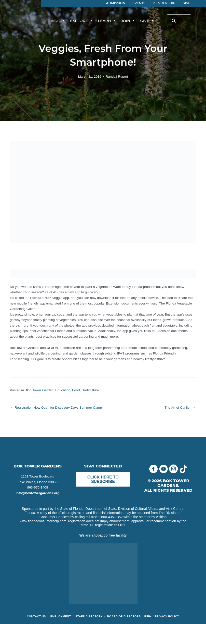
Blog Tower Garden (39, 390)
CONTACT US (36, 616)
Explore (81, 21)
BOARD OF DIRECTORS (124, 616)
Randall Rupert (117, 76)
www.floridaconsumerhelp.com (43, 521)
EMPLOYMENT (60, 616)
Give (186, 3)
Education (62, 390)
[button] (153, 469)
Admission (115, 3)
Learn (107, 21)
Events (138, 3)
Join (128, 21)
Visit (58, 21)
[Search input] (179, 20)
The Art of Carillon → (180, 407)
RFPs (148, 616)
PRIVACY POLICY (166, 616)
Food (76, 390)
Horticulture (90, 390)
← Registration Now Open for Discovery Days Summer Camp (56, 407)
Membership (164, 3)
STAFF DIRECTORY (89, 616)
